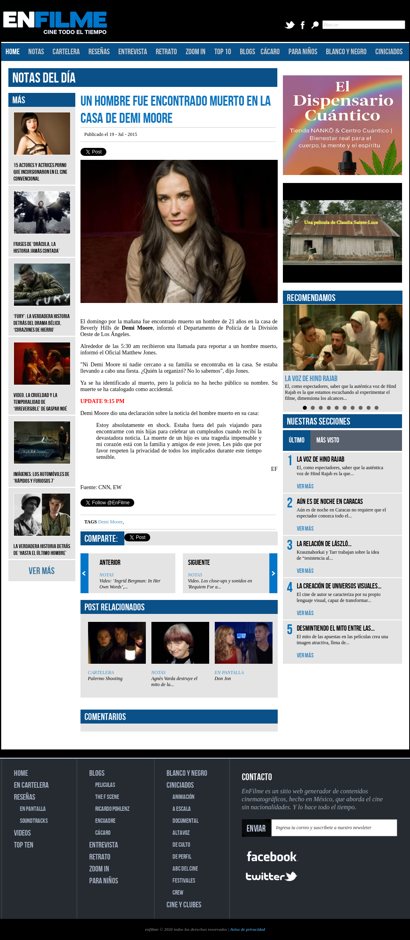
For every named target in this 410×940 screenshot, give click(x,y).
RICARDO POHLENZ (112, 809)
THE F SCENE (107, 797)
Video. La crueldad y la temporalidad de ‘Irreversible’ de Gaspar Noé (42, 396)
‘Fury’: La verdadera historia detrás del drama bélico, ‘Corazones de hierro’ (42, 317)
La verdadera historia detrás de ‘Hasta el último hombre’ (42, 544)
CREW (178, 893)
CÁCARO (270, 52)
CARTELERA (66, 52)
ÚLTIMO (296, 440)
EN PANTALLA (229, 672)
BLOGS (247, 52)
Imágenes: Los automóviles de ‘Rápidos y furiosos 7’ (42, 471)
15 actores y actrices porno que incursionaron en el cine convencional (42, 166)
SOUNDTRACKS (34, 821)
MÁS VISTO (327, 440)
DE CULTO (181, 845)
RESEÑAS (99, 52)
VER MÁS (42, 571)
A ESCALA (182, 809)
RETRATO (166, 52)
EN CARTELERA (31, 785)
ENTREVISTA (132, 52)
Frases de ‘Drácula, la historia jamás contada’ (42, 241)
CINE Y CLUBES (184, 905)
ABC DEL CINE (185, 869)
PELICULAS (105, 785)
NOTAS (36, 52)
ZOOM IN (196, 52)
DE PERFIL (182, 857)
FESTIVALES (184, 881)
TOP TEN (23, 845)
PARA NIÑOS (302, 52)
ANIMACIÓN (183, 797)
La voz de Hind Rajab (311, 378)
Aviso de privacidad (247, 929)
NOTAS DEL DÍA (44, 78)
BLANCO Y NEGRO (346, 52)
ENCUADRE (105, 821)
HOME (13, 52)
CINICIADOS (388, 52)
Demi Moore (110, 522)
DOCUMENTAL (185, 821)
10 (377, 408)
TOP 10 (222, 52)
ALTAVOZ (181, 833)
